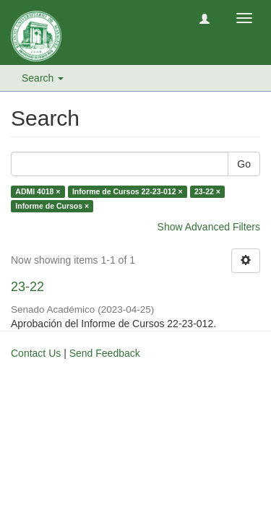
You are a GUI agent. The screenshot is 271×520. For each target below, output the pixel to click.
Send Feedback (104, 353)
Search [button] (43, 78)
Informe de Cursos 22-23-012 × (127, 191)
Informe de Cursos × (52, 206)
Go (244, 164)
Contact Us (36, 353)
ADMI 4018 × (37, 191)
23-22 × (207, 191)
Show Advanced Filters (209, 227)
